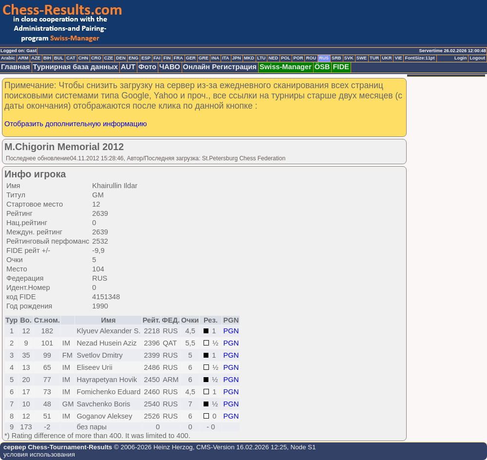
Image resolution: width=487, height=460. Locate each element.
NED (273, 58)
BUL (58, 58)
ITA (225, 58)
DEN (121, 58)
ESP (145, 58)
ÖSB (322, 67)
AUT (128, 67)
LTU (261, 58)
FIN (166, 58)
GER (191, 58)
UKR (387, 58)
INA (215, 58)
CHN (83, 58)
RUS (324, 58)
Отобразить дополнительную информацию (75, 124)
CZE (108, 58)
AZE (35, 58)
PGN (231, 331)
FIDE (341, 67)
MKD (249, 58)
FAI (157, 58)
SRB (336, 58)
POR (298, 58)
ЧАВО (169, 67)
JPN (236, 58)
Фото (147, 67)
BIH (47, 58)
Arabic (8, 58)
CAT (70, 58)
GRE (203, 58)
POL (285, 58)
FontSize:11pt (419, 58)
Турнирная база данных (75, 67)
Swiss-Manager (286, 67)
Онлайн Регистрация (220, 67)
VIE (398, 58)
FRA (178, 58)
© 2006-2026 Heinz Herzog (152, 447)
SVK (349, 58)
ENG (133, 58)
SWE (361, 58)
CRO (96, 58)
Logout (477, 58)
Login (460, 58)
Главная (15, 67)
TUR (374, 58)
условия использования (39, 454)
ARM (23, 58)
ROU (311, 58)
